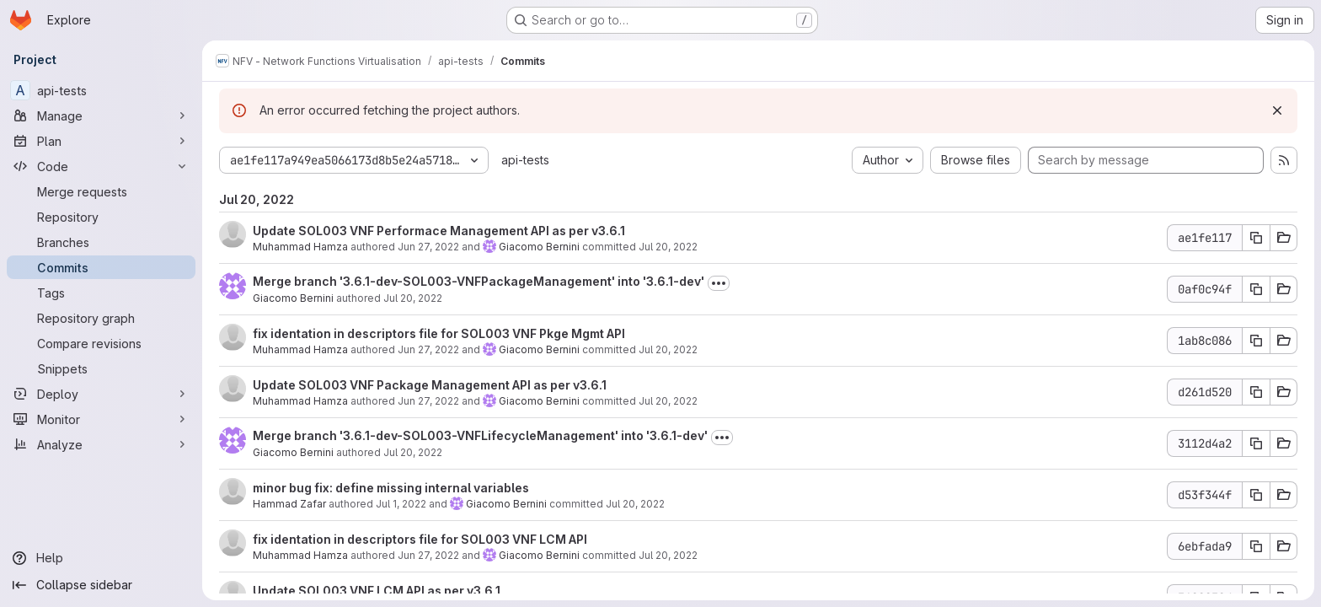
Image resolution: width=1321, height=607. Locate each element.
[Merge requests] (101, 191)
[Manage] (101, 115)
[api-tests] (101, 90)
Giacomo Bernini (539, 246)
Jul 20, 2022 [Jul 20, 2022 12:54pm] (668, 246)
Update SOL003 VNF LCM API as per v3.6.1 (376, 590)
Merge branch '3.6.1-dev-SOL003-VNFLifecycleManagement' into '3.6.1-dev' (480, 435)
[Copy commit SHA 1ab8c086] (1256, 340)
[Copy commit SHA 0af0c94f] (1256, 289)
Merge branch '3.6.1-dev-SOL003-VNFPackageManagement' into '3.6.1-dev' (478, 281)
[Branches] (101, 242)
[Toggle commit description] (719, 283)
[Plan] (101, 141)
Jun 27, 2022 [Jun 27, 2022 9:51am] (428, 555)
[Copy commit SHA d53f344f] (1256, 494)
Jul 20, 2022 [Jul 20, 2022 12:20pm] (412, 452)
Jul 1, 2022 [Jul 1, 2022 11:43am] (401, 503)
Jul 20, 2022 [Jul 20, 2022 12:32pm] (668, 349)
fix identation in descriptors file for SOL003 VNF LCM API (420, 539)
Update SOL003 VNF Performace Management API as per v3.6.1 (439, 230)
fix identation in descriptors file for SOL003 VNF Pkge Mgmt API (439, 333)
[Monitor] (101, 419)
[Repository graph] (101, 318)
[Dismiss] (1277, 110)
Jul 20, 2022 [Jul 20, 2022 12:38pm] (412, 298)
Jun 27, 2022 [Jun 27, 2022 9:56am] (428, 349)
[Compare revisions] (101, 343)
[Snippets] (101, 368)
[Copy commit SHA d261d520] (1256, 392)
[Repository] (101, 216)
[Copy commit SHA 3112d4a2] (1256, 443)
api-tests (525, 160)
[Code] (101, 166)
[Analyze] (101, 444)
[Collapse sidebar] (101, 585)
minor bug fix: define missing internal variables (391, 488)
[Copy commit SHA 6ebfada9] (1256, 546)
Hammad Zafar (289, 503)
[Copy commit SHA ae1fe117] (1256, 237)
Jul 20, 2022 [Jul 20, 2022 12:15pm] (635, 503)
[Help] (101, 558)
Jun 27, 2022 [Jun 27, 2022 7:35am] (428, 246)
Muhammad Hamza (300, 246)
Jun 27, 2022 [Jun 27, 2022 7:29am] (428, 401)
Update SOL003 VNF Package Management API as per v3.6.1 (430, 385)
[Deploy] (101, 394)
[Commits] (101, 267)
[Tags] (101, 292)
